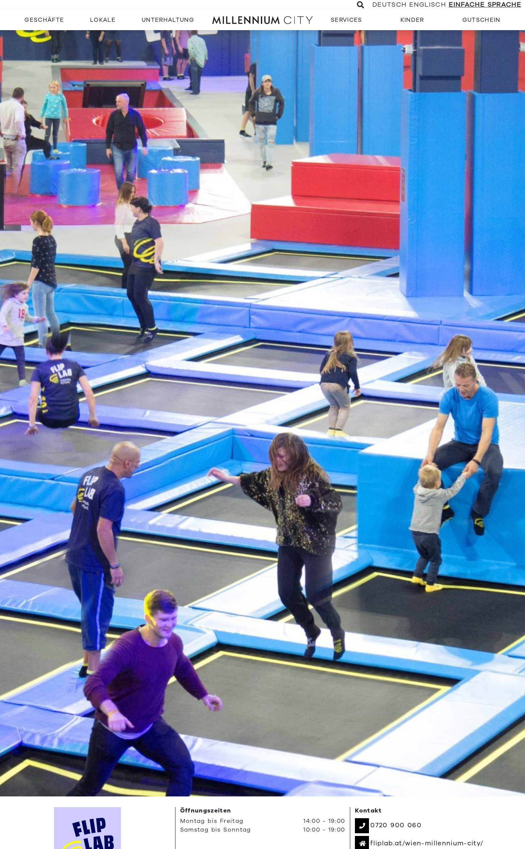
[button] (388, 825)
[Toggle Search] (360, 5)
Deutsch (389, 4)
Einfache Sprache (485, 4)
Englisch (427, 4)
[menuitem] (44, 20)
